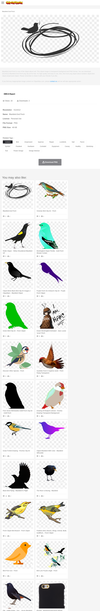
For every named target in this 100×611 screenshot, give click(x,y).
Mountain (81, 584)
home (64, 590)
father (81, 590)
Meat (43, 597)
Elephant (57, 587)
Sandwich (49, 597)
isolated (7, 142)
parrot (82, 142)
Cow (38, 587)
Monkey (88, 587)
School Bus (56, 593)
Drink (27, 597)
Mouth (86, 590)
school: (5, 593)
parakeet (19, 146)
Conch (33, 584)
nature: (5, 584)
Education (48, 593)
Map (62, 593)
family (25, 590)
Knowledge (68, 593)
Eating (85, 597)
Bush (92, 584)
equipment (55, 146)
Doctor (45, 590)
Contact (25, 606)
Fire (42, 584)
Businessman (38, 590)
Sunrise (75, 584)
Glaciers (52, 584)
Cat (28, 587)
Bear (14, 587)
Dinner (75, 597)
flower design (18, 151)
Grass (58, 584)
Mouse (94, 587)
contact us (53, 81)
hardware (31, 146)
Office (91, 593)
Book (23, 593)
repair (51, 142)
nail (73, 142)
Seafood (55, 597)
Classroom (29, 593)
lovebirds (62, 142)
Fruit (39, 597)
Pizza (80, 597)
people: (5, 590)
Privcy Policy (17, 606)
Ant (10, 587)
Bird (18, 587)
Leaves (22, 584)
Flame (47, 584)
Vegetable (63, 597)
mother (30, 590)
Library (75, 593)
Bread (90, 597)
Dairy (16, 597)
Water (88, 584)
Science (80, 593)
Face (91, 590)
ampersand (28, 142)
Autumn (16, 584)
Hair (69, 590)
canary (67, 146)
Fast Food (33, 597)
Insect (79, 587)
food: (4, 597)
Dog (42, 587)
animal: (5, 587)
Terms (10, 606)
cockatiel (43, 146)
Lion (83, 587)
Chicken (33, 587)
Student (11, 593)
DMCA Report (9, 94)
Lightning (64, 584)
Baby (15, 590)
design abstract (34, 151)
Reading (36, 593)
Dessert (22, 597)
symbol (7, 146)
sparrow (41, 142)
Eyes (53, 590)
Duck (46, 587)
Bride (19, 590)
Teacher (17, 593)
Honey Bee (72, 587)
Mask (10, 590)
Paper (86, 593)
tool (6, 151)
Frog (66, 587)
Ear (50, 590)
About (4, 606)
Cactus (28, 584)
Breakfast (11, 597)
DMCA (32, 606)
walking (59, 590)
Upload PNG (40, 606)
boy (76, 590)
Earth (38, 584)
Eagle (51, 587)
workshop (89, 146)
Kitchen (69, 597)
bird (17, 142)
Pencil (42, 593)
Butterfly (23, 587)
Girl (73, 590)
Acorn (10, 584)
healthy (78, 146)
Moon (70, 584)
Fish (62, 587)
